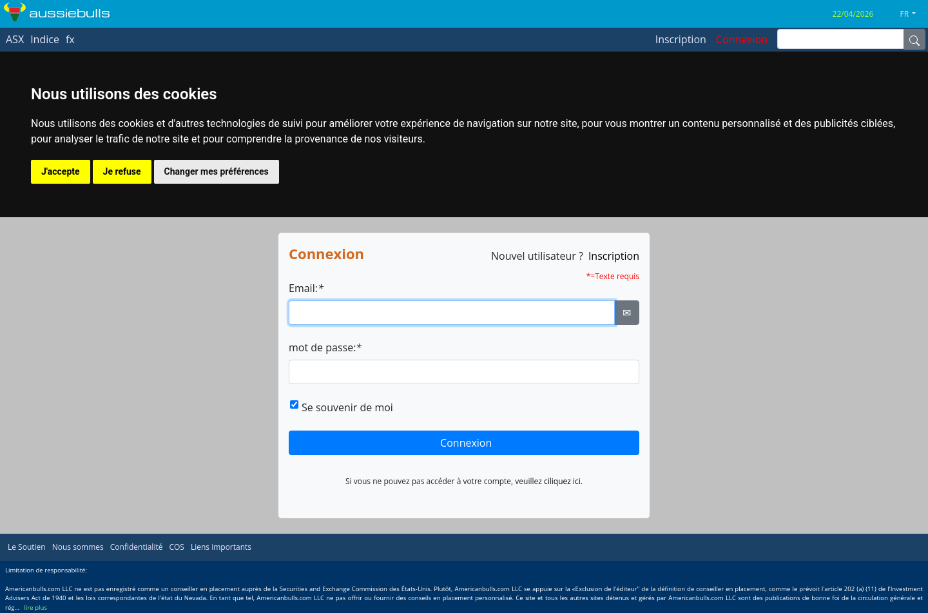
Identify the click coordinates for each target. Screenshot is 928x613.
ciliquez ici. (563, 481)
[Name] (914, 39)
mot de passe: (325, 347)
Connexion (466, 443)
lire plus (35, 607)
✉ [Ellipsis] (627, 313)
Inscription (613, 256)
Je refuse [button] (122, 171)
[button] (912, 14)
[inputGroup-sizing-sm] (840, 39)
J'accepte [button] (60, 171)
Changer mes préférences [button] (216, 171)
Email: (306, 288)
